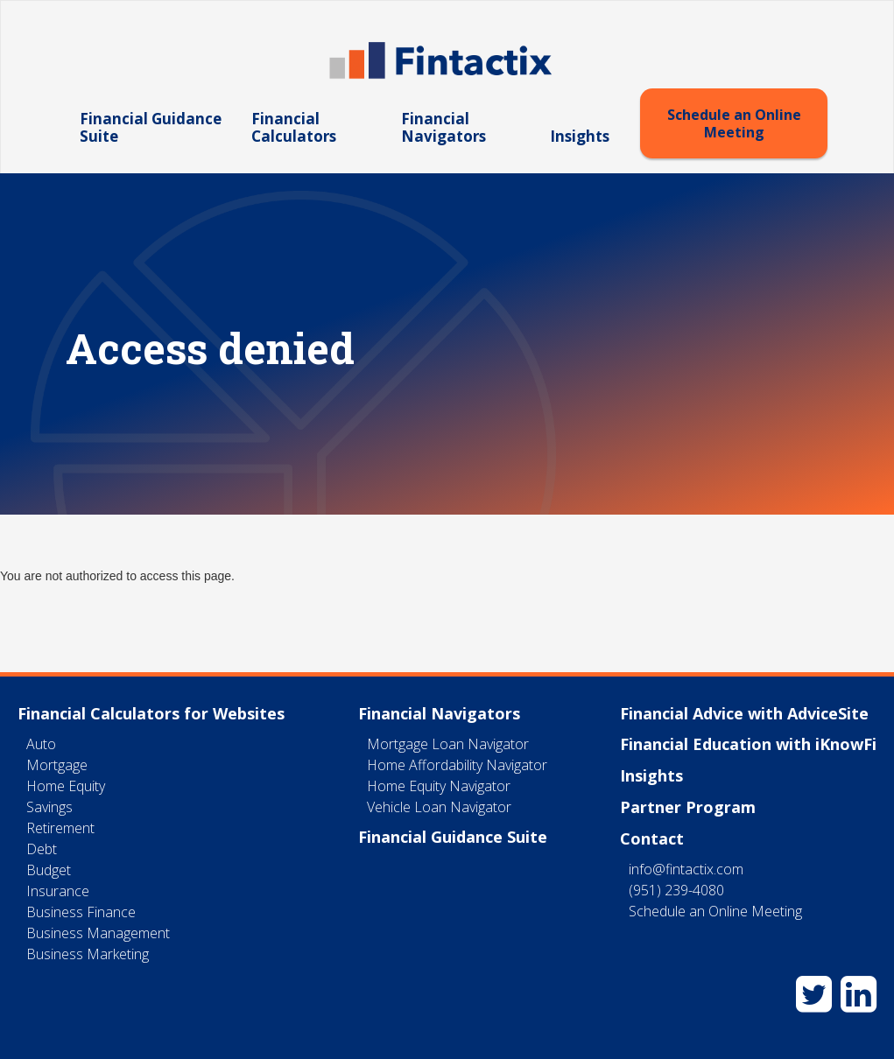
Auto (41, 744)
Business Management (98, 933)
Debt (41, 849)
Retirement (60, 828)
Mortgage (57, 765)
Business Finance (81, 912)
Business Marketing (87, 954)
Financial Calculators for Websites (151, 713)
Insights (579, 136)
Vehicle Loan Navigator (439, 807)
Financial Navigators (443, 127)
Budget (48, 870)
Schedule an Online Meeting (734, 123)
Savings (49, 807)
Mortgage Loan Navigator (448, 744)
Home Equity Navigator (438, 786)
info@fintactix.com (686, 869)
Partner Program (688, 806)
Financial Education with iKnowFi (748, 743)
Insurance (57, 891)
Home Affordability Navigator (457, 765)
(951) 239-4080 (676, 890)
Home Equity (65, 786)
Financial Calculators (293, 127)
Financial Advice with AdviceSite (744, 713)
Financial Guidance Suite (151, 127)
